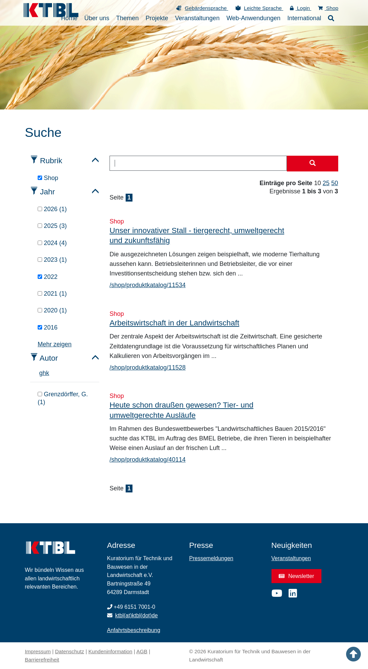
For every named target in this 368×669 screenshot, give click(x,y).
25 (325, 183)
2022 (48, 276)
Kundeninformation (110, 651)
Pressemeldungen (211, 558)
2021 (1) (52, 293)
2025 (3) (52, 225)
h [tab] (44, 373)
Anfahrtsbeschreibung (134, 630)
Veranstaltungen (291, 558)
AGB (141, 651)
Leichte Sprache (263, 8)
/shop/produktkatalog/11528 (148, 367)
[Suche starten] (312, 163)
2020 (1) (52, 310)
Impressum (38, 651)
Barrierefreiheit (42, 659)
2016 (48, 327)
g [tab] (41, 373)
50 (334, 183)
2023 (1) (52, 259)
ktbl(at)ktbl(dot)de (136, 615)
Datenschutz (69, 651)
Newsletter (296, 576)
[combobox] (198, 163)
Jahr (47, 192)
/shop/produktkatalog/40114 (148, 459)
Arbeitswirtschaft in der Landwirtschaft (174, 323)
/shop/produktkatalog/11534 (148, 285)
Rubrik (51, 160)
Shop (328, 8)
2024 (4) (52, 243)
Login (300, 8)
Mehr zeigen (55, 344)
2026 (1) (52, 209)
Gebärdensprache (206, 8)
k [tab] (47, 373)
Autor (49, 358)
